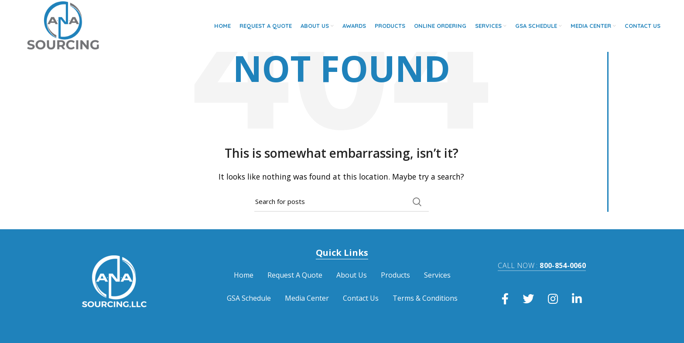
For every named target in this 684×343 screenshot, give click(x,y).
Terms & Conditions (425, 298)
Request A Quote (294, 275)
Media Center (307, 298)
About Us (351, 275)
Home (243, 275)
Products (395, 275)
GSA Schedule (249, 298)
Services (437, 275)
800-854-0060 (542, 265)
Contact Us (361, 298)
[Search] (341, 202)
